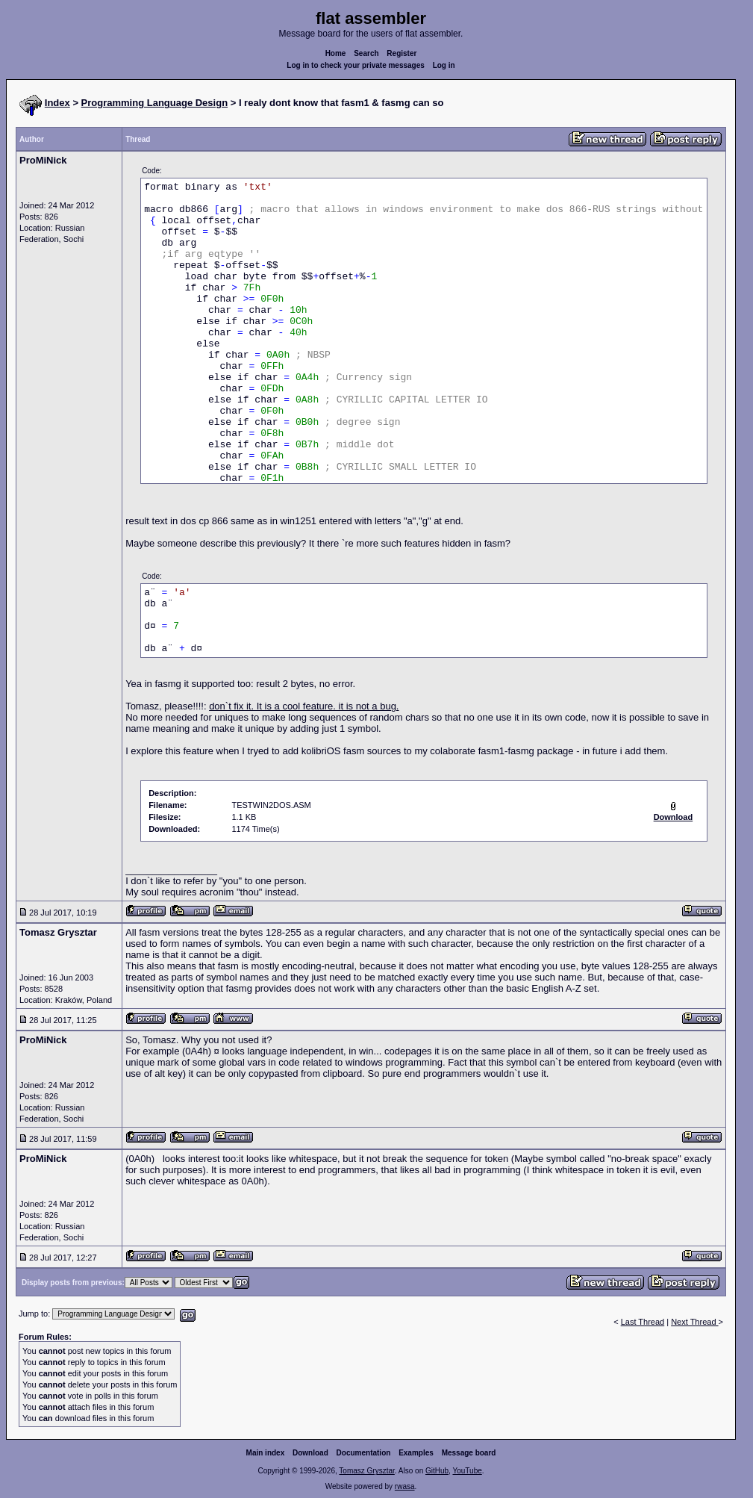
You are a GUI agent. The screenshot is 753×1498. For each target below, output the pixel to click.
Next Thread (694, 1321)
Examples (416, 1453)
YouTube (466, 1471)
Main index (265, 1453)
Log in (444, 65)
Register (401, 53)
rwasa (405, 1486)
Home (335, 53)
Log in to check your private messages (356, 65)
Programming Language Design (154, 102)
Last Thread (643, 1321)
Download (310, 1453)
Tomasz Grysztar (366, 1471)
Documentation (364, 1453)
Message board (469, 1453)
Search (366, 53)
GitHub (437, 1471)
